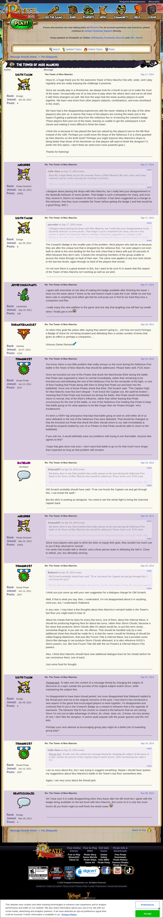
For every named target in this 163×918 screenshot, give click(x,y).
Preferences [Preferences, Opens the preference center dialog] (147, 905)
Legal (91, 886)
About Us (74, 859)
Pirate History (120, 859)
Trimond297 (23, 359)
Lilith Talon (23, 75)
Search (56, 49)
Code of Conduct (54, 886)
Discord (94, 27)
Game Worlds (90, 857)
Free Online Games (74, 849)
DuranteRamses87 (23, 325)
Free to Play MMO (90, 849)
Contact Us (40, 886)
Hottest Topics (95, 49)
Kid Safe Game (104, 849)
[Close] (159, 909)
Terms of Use (68, 886)
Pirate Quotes (120, 865)
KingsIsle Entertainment (132, 1)
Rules (112, 49)
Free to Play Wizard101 (74, 855)
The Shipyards (49, 56)
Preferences (101, 886)
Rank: (11, 95)
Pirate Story (90, 854)
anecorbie (24, 165)
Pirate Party (104, 862)
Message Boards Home (23, 56)
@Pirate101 (97, 37)
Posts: (11, 103)
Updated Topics (73, 49)
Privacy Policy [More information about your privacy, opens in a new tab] (69, 915)
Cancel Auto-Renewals (117, 886)
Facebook (109, 37)
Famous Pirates (120, 862)
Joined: (12, 99)
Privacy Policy (82, 886)
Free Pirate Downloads (120, 855)
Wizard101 (154, 1)
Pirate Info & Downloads (120, 849)
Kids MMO (103, 859)
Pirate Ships (90, 859)
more (149, 170)
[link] (87, 872)
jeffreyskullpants (24, 285)
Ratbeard (23, 463)
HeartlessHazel (24, 794)
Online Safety (103, 855)
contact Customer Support (98, 31)
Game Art (90, 862)
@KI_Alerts (136, 37)
